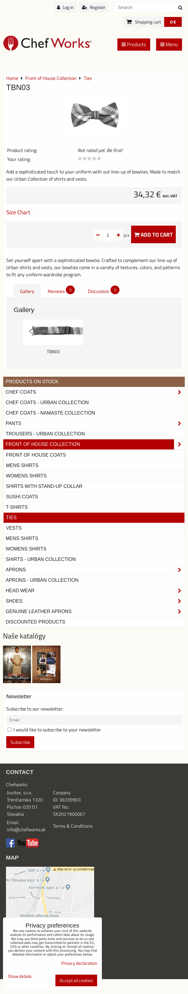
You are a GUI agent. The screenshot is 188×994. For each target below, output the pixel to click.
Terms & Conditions (72, 825)
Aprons (95, 570)
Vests (13, 528)
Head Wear (95, 591)
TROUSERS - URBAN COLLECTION (45, 433)
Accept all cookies (76, 980)
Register (93, 7)
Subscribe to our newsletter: (34, 708)
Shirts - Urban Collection (41, 559)
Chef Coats (95, 392)
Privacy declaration (79, 963)
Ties (11, 517)
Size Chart (18, 212)
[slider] (89, 158)
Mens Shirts (22, 465)
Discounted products (35, 621)
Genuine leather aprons (95, 612)
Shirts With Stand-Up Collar (44, 486)
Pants (95, 423)
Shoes (95, 601)
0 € (173, 21)
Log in (65, 7)
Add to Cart (153, 234)
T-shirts (17, 507)
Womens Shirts (26, 475)
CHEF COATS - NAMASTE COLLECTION (50, 412)
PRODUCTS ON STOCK (32, 381)
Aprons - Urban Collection (42, 580)
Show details (20, 976)
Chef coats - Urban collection (47, 402)
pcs (117, 235)
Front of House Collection (95, 444)
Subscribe (20, 742)
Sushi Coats (22, 496)
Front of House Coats (36, 455)
